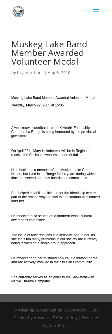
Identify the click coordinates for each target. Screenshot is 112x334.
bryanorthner (30, 72)
